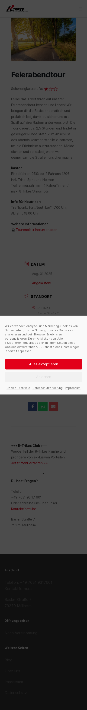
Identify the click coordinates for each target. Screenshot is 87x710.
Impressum (73, 387)
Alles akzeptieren (43, 364)
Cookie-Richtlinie (18, 387)
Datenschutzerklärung (47, 387)
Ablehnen (43, 377)
